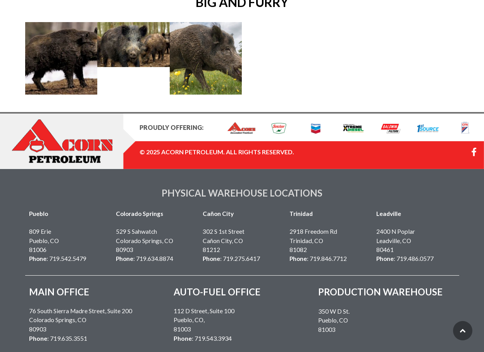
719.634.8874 (154, 258)
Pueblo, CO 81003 (334, 320)
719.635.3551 (68, 338)
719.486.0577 (415, 258)
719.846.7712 (328, 258)
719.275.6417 (241, 258)
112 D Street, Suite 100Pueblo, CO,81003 (204, 320)
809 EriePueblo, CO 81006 (44, 240)
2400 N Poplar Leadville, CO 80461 (395, 240)
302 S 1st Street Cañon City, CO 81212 (224, 240)
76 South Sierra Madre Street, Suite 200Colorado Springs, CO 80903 (80, 320)
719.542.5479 (67, 258)
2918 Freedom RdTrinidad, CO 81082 (313, 240)
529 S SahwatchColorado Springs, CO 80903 (144, 240)
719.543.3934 (213, 338)
